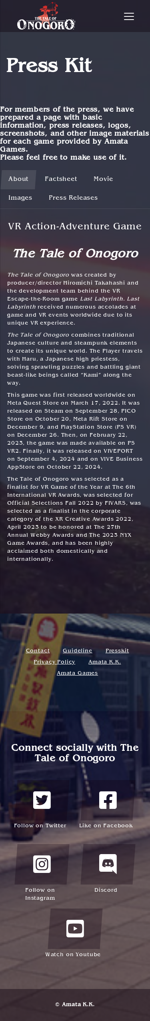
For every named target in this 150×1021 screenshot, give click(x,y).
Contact (38, 651)
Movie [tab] (103, 180)
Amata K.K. (104, 662)
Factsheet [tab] (61, 180)
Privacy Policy (54, 662)
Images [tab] (20, 198)
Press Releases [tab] (73, 198)
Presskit (117, 651)
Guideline (77, 651)
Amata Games (77, 673)
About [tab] (18, 180)
